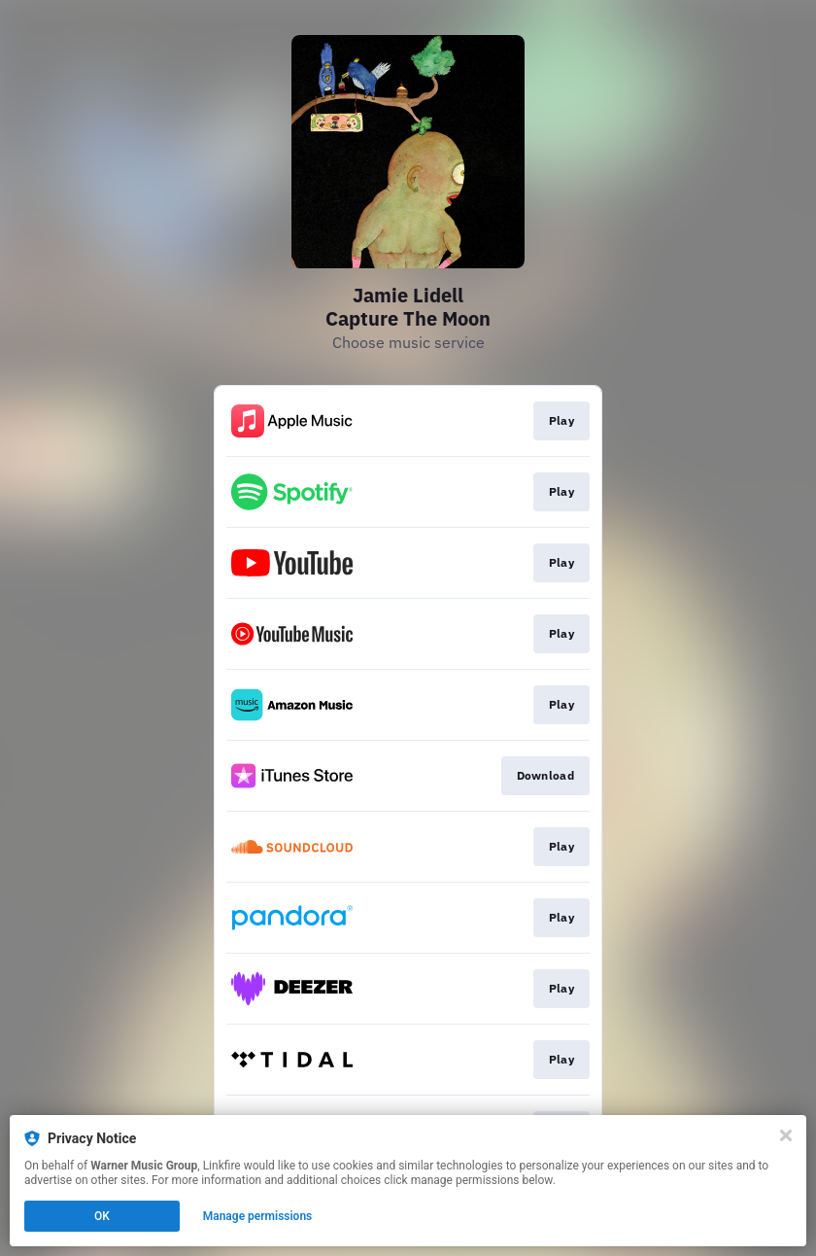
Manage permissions (258, 1216)
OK (102, 1216)
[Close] (785, 1135)
